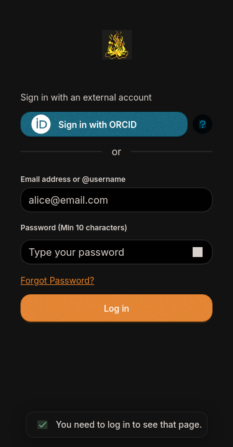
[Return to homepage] (116, 45)
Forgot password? (57, 280)
